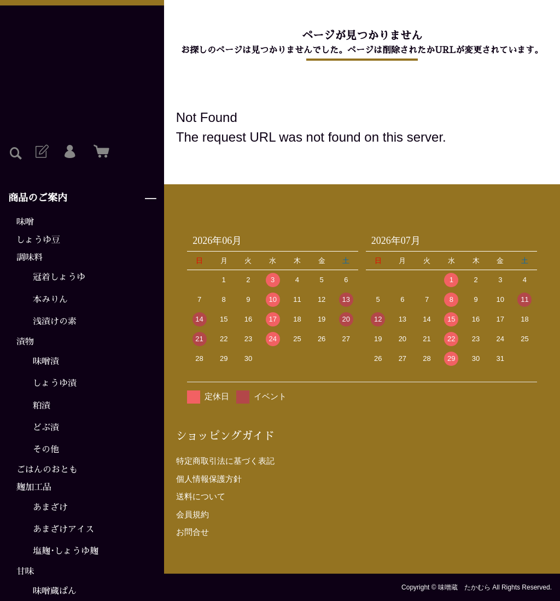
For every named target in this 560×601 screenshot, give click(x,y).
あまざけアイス (63, 529)
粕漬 (41, 405)
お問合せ (192, 531)
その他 (46, 449)
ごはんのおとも (47, 469)
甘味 (25, 571)
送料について (200, 496)
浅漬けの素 (55, 321)
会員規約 (192, 514)
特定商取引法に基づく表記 (225, 460)
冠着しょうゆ (59, 277)
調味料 (29, 257)
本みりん (50, 299)
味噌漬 (46, 361)
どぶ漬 (46, 427)
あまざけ (50, 507)
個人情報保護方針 (209, 478)
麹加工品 (33, 487)
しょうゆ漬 (55, 383)
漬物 (25, 341)
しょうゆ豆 (38, 240)
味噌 (25, 222)
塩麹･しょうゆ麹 (65, 551)
